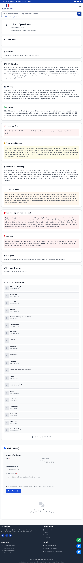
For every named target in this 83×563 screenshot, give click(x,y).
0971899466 (53, 548)
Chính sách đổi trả (7, 553)
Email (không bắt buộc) (12, 466)
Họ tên (8, 458)
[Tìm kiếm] (79, 14)
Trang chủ (4, 17)
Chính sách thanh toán (8, 550)
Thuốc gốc (12, 17)
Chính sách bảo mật (7, 548)
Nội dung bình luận (11, 473)
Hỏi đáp (46, 535)
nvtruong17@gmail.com (55, 551)
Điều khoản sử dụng (8, 545)
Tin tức (46, 532)
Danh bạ (46, 537)
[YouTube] (78, 1)
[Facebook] (75, 1)
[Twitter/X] (81, 1)
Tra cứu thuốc (48, 530)
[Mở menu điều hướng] (80, 6)
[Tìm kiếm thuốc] (41, 13)
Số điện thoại (46, 458)
